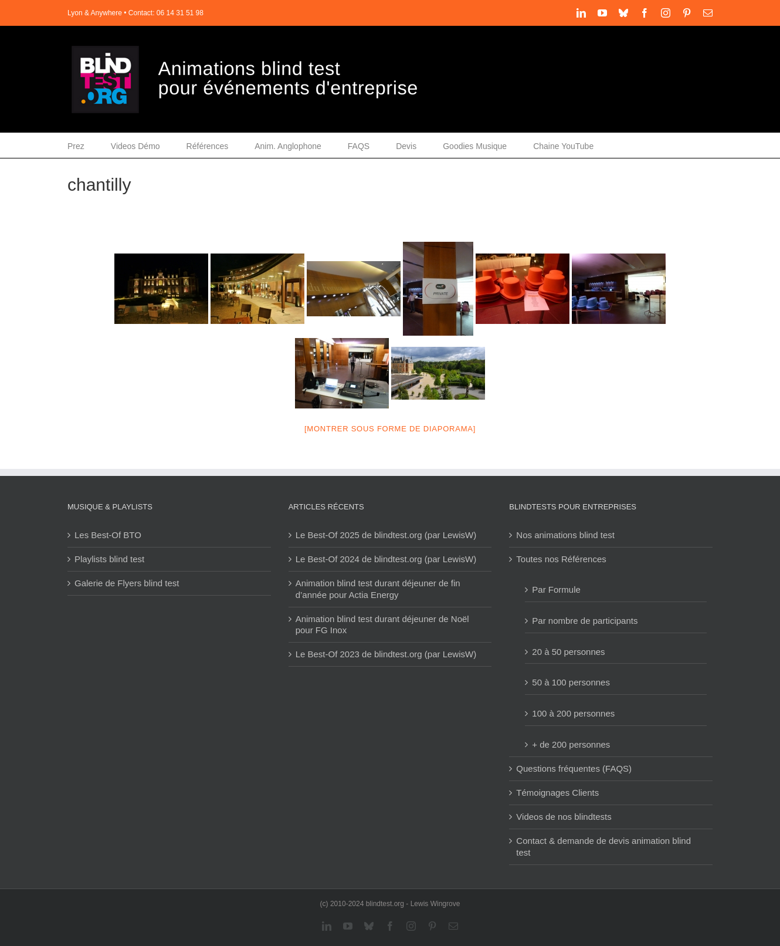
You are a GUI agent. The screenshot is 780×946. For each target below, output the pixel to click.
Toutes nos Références (561, 559)
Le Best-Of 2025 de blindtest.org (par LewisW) (386, 535)
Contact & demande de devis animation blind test (603, 846)
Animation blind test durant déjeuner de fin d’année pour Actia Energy (378, 589)
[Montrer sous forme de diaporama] (390, 428)
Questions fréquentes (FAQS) (574, 768)
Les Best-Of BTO (107, 535)
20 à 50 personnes (568, 652)
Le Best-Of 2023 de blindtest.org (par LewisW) (386, 654)
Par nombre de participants (584, 621)
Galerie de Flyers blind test (126, 583)
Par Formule (556, 589)
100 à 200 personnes (573, 713)
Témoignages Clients (557, 793)
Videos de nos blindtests (563, 817)
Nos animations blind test (565, 535)
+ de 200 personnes (571, 744)
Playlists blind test (109, 559)
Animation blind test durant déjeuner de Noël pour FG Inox (382, 625)
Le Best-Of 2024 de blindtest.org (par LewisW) (386, 559)
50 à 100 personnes (571, 682)
